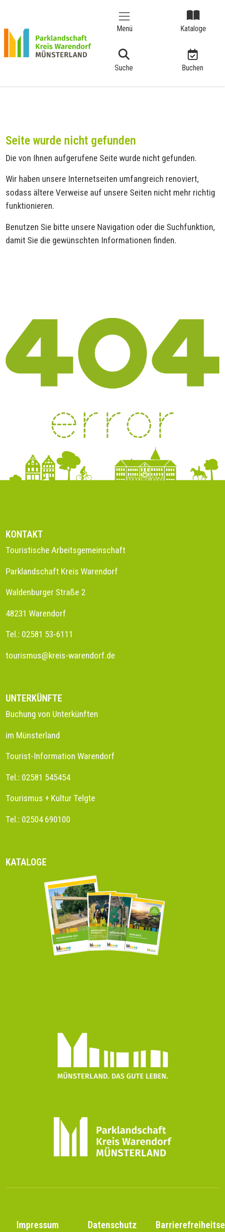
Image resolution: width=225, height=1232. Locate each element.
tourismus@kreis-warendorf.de (60, 655)
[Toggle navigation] (124, 21)
